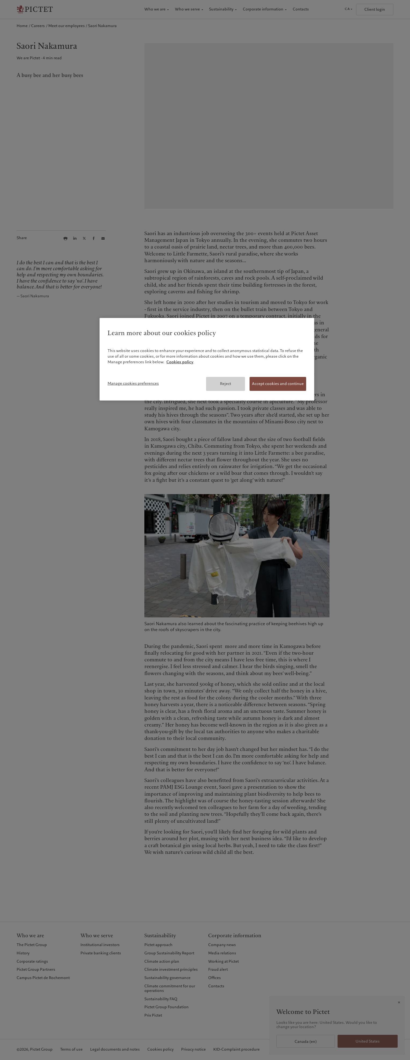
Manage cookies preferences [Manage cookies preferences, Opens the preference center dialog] (133, 383)
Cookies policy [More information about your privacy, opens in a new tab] (179, 362)
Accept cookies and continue (278, 383)
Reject (225, 383)
